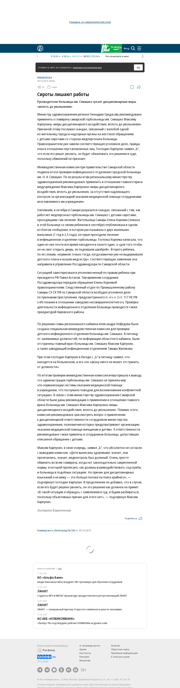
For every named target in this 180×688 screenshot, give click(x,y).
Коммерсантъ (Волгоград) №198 (56, 530)
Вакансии (84, 660)
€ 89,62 (65, 56)
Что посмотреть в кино (117, 56)
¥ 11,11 (76, 56)
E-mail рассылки (120, 656)
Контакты (85, 653)
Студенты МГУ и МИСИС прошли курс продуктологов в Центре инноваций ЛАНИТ (82, 595)
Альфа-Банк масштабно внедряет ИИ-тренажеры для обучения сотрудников (79, 582)
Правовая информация (124, 653)
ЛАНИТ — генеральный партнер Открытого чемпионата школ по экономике (79, 609)
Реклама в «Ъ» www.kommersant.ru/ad (90, 22)
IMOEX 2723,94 (90, 56)
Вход (126, 48)
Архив (82, 649)
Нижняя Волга (44, 77)
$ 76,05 (54, 56)
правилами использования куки (87, 67)
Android (115, 645)
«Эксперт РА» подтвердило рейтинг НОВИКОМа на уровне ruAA (72, 623)
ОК (138, 67)
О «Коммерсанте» (90, 645)
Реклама (84, 656)
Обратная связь (120, 649)
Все (60, 568)
